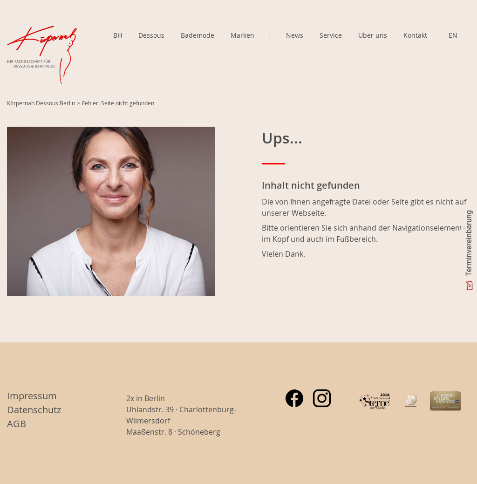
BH (117, 35)
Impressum (32, 395)
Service (331, 35)
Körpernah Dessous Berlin (41, 103)
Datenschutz (34, 409)
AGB (16, 423)
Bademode (197, 35)
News (294, 35)
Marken (242, 35)
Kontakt (415, 35)
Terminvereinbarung (468, 243)
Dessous (151, 35)
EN (453, 35)
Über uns (372, 35)
